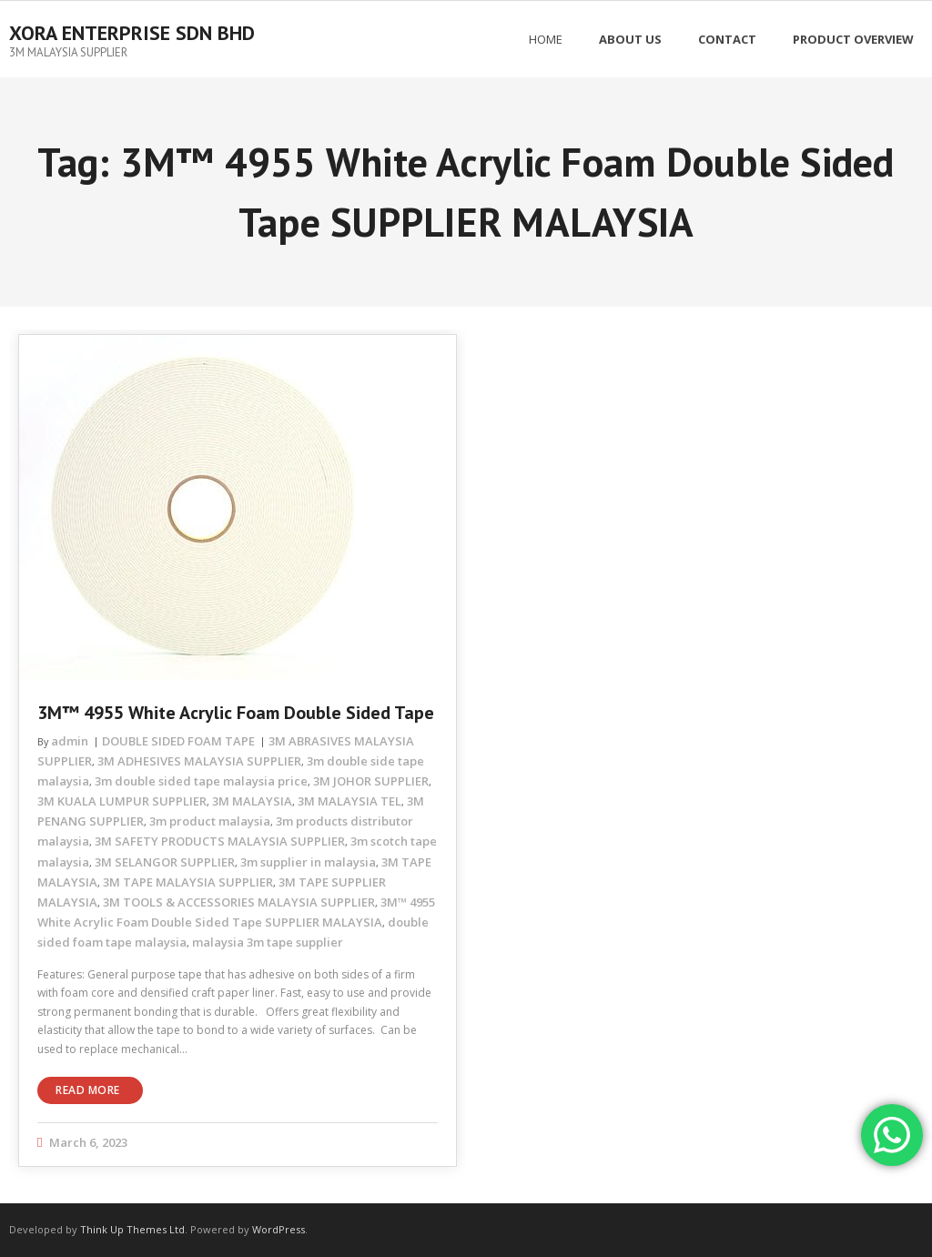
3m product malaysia (209, 821)
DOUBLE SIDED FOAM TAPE (178, 741)
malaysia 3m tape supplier (267, 942)
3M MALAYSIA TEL (349, 801)
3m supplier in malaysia (308, 862)
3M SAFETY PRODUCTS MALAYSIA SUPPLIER (220, 841)
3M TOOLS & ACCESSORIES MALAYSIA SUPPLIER (239, 902)
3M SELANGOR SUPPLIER (165, 862)
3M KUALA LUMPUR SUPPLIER (122, 801)
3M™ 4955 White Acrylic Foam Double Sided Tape (235, 713)
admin (69, 741)
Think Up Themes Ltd (132, 1229)
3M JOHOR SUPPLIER (371, 781)
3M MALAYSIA (252, 801)
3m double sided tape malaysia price (201, 781)
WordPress (278, 1229)
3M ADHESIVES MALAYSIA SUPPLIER (199, 761)
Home (545, 39)
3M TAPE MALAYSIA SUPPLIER (188, 882)
